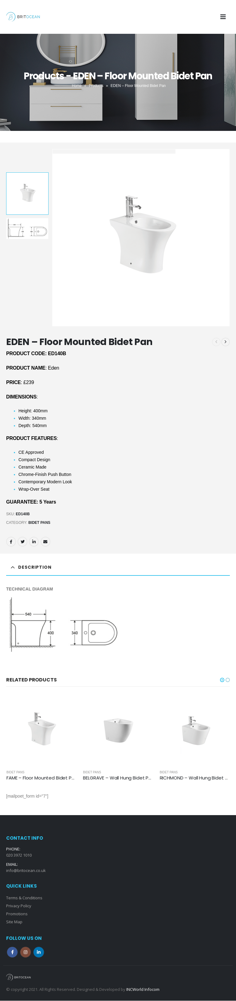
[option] (27, 193)
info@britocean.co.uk (26, 870)
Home (77, 86)
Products (96, 86)
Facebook (11, 542)
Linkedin (38, 952)
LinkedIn (34, 542)
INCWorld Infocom (142, 989)
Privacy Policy (18, 906)
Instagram (25, 952)
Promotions (17, 914)
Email (45, 542)
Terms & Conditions (24, 898)
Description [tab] (35, 567)
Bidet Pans (39, 522)
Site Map (14, 922)
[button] (222, 680)
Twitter (22, 542)
